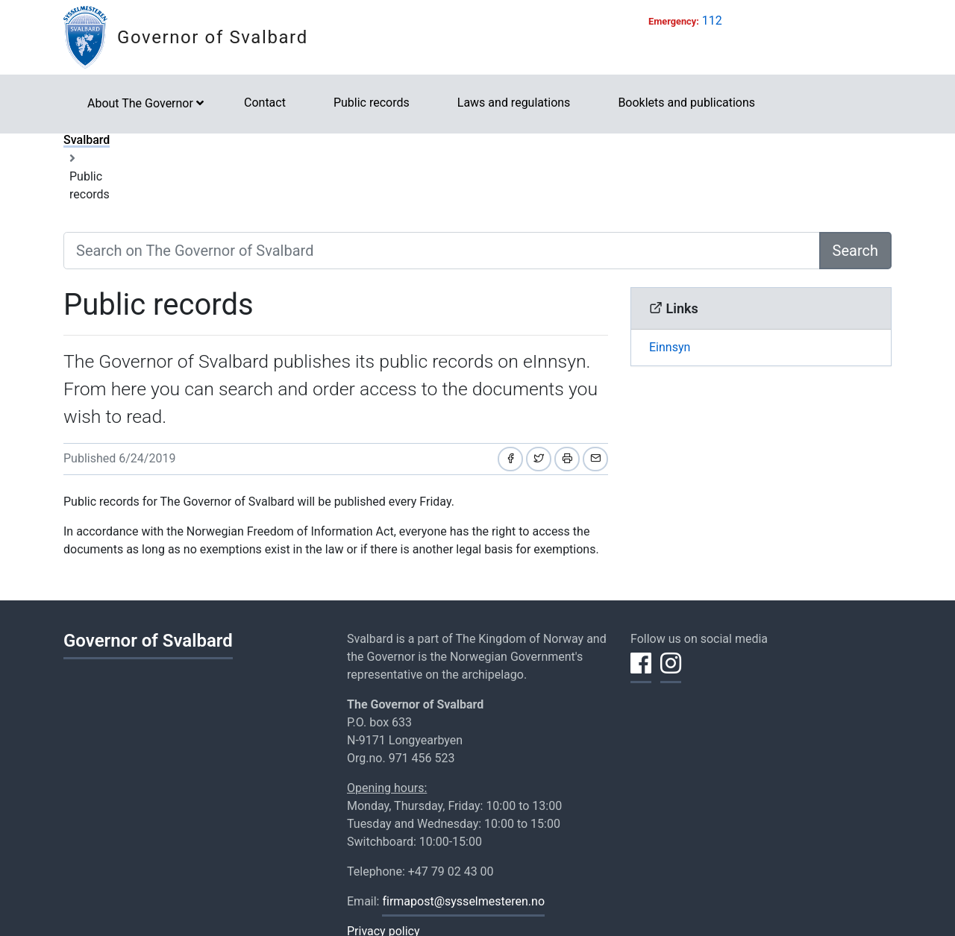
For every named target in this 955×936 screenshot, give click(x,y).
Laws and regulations (514, 102)
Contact (265, 102)
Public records (372, 102)
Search (855, 251)
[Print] (567, 459)
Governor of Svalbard (212, 37)
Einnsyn (669, 347)
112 (712, 20)
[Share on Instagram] (670, 672)
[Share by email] (595, 459)
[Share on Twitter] (538, 459)
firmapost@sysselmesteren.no (463, 901)
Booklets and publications (686, 102)
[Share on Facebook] (510, 459)
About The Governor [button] (140, 103)
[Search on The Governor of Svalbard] (441, 250)
